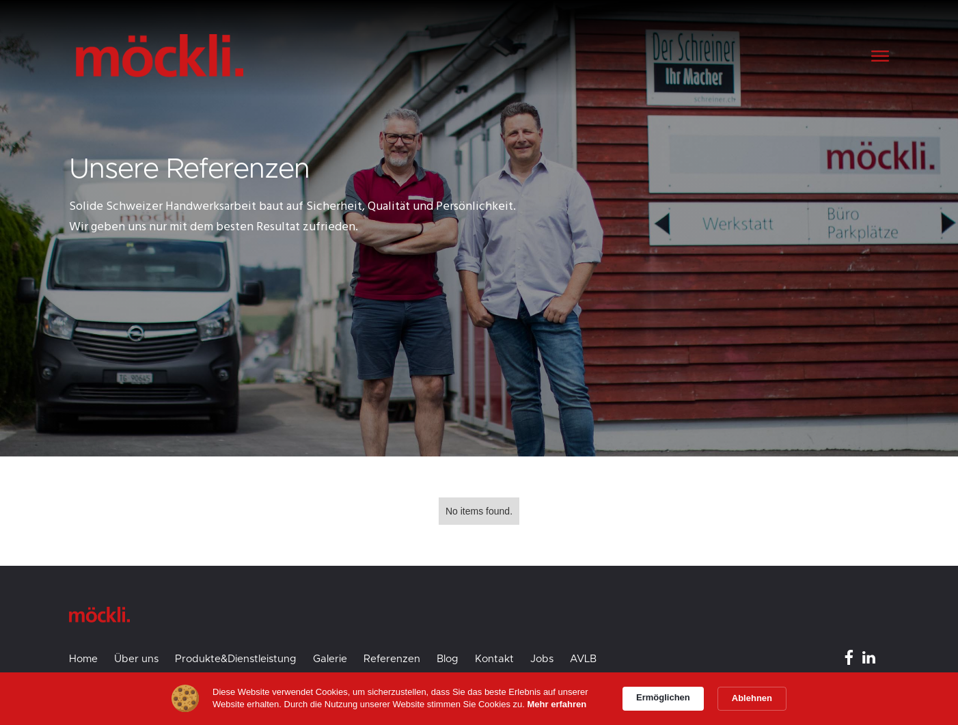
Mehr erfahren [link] (557, 704)
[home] (278, 55)
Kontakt (494, 659)
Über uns (136, 659)
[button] (880, 56)
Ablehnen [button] (752, 698)
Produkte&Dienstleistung (236, 659)
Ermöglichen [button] (663, 697)
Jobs (541, 659)
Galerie (330, 659)
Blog (448, 659)
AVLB (583, 659)
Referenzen (392, 659)
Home (83, 659)
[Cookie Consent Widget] (479, 698)
